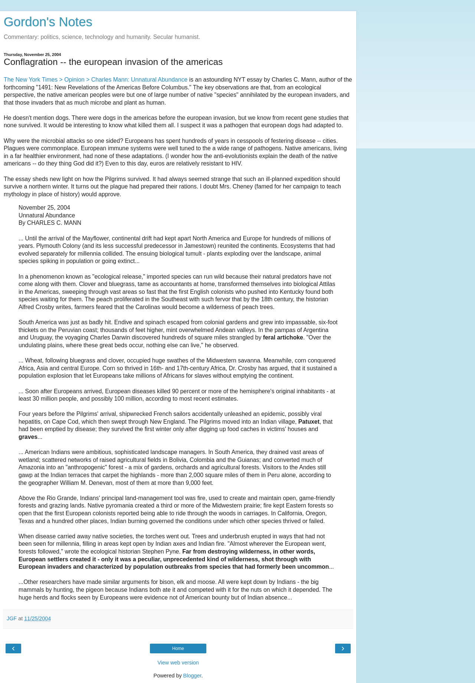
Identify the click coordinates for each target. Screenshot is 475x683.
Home (178, 648)
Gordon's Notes (48, 22)
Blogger (192, 676)
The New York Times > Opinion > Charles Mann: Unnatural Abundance (95, 79)
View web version (178, 663)
